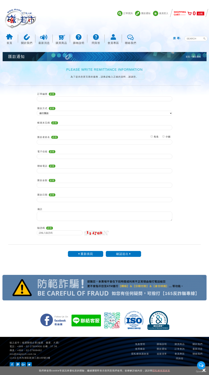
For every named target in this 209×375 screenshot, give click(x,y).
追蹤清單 (162, 353)
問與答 (96, 38)
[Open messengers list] (201, 365)
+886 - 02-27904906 (29, 346)
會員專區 (113, 38)
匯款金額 (42, 180)
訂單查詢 (125, 13)
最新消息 (44, 38)
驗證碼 (41, 228)
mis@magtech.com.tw (23, 354)
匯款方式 (42, 108)
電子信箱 (42, 151)
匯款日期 (42, 194)
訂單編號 (42, 94)
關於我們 (26, 38)
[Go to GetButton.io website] (201, 372)
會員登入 (160, 13)
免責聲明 (140, 344)
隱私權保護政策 (161, 370)
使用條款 (140, 349)
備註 (39, 209)
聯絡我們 (130, 38)
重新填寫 (85, 254)
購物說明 (78, 38)
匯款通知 (142, 13)
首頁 (9, 38)
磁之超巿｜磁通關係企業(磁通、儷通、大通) (34, 342)
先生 (154, 136)
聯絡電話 (42, 166)
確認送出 (123, 254)
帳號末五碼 (43, 122)
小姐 (166, 136)
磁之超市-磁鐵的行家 (20, 18)
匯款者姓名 (43, 137)
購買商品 (61, 38)
